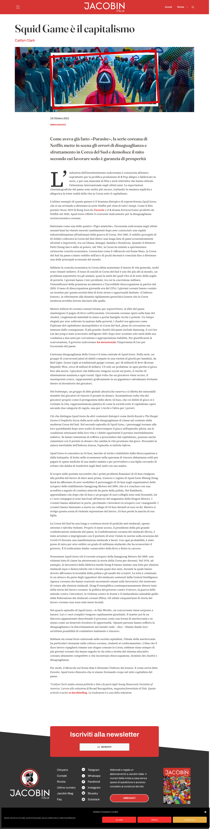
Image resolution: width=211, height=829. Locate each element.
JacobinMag (79, 692)
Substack (94, 799)
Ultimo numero (66, 787)
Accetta (119, 819)
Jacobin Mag (65, 793)
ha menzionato (106, 342)
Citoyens (62, 769)
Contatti (62, 775)
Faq (59, 799)
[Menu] (18, 7)
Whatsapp (94, 775)
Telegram (93, 769)
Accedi (168, 7)
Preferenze (190, 819)
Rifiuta (154, 819)
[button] (205, 812)
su (70, 692)
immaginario (58, 125)
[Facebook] (83, 769)
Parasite (99, 210)
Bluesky (93, 793)
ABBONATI (129, 798)
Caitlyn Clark (25, 40)
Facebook (94, 781)
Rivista (183, 7)
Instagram (94, 787)
